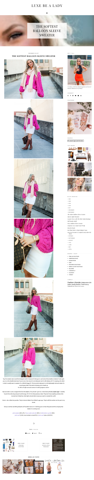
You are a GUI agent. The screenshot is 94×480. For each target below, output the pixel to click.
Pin (40, 433)
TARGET (71, 275)
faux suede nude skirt (31, 413)
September (72, 238)
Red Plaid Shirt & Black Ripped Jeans (77, 230)
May (70, 247)
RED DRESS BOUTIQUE (75, 264)
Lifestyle (77, 282)
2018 (70, 205)
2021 (70, 199)
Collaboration (85, 283)
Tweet (34, 433)
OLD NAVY (71, 273)
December (71, 210)
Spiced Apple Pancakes (73, 217)
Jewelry (73, 284)
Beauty (78, 284)
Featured (70, 286)
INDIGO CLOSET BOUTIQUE (76, 266)
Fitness (76, 286)
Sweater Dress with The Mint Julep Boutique (79, 219)
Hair (73, 286)
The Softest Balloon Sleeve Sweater (76, 214)
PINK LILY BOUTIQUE (74, 256)
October (71, 236)
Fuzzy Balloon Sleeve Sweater (75, 223)
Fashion (35, 429)
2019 (70, 203)
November (71, 212)
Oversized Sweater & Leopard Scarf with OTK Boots (79, 233)
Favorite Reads (71, 228)
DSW (70, 262)
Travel (83, 284)
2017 (69, 208)
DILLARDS (71, 268)
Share (27, 433)
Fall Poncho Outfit (72, 221)
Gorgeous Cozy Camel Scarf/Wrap (76, 225)
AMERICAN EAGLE (73, 258)
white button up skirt (46, 413)
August (71, 240)
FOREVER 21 (72, 270)
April (70, 249)
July (70, 242)
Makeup (87, 284)
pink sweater (16, 413)
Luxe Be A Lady (47, 5)
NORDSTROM (72, 260)
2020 (70, 201)
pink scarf (17, 415)
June (70, 244)
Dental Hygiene (81, 286)
